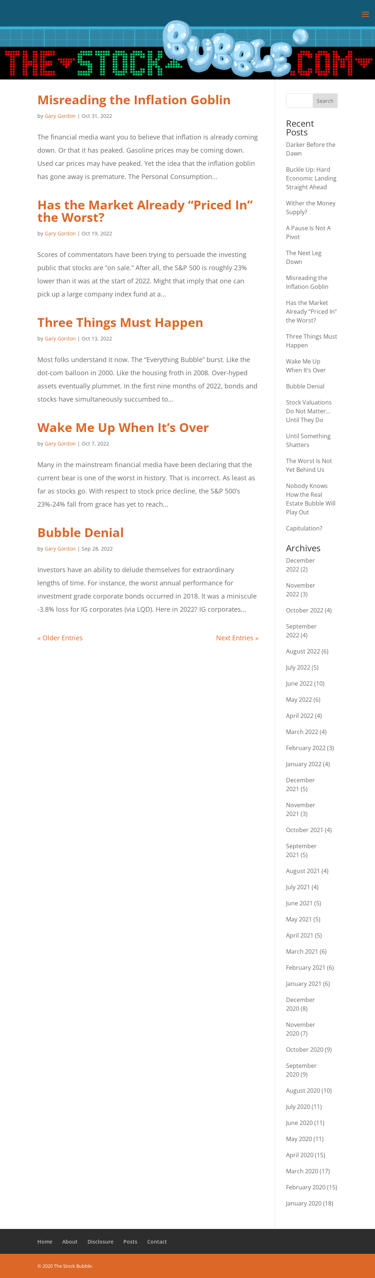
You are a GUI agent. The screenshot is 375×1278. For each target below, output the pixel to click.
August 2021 (303, 871)
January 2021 (304, 984)
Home (44, 1241)
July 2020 (298, 1107)
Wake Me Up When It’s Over (123, 427)
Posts (130, 1241)
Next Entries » (237, 637)
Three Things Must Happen (120, 322)
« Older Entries (60, 637)
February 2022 (306, 748)
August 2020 (303, 1091)
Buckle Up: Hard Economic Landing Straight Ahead (311, 178)
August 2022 (303, 651)
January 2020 (304, 1203)
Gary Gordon (60, 115)
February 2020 (306, 1187)
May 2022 (299, 700)
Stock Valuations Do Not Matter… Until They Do (309, 411)
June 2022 (299, 683)
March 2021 (302, 951)
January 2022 (304, 764)
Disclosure (101, 1241)
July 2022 (298, 667)
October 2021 (304, 830)
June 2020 (299, 1123)
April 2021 (299, 935)
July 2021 (298, 887)
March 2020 (302, 1171)
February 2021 (306, 968)
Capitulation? (304, 528)
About (70, 1241)
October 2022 (304, 610)
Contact (157, 1241)
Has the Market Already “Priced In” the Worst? (145, 211)
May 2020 (299, 1139)
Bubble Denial (80, 532)
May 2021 (299, 919)
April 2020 (299, 1155)
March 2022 (302, 732)
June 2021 (299, 903)
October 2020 (304, 1050)
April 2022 (299, 716)
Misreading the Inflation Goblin (134, 99)
